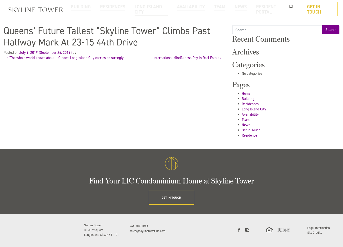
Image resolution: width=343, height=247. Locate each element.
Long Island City (254, 109)
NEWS (255, 9)
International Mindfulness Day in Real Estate (187, 57)
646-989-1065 (139, 226)
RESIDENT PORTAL (280, 9)
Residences (250, 104)
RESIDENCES (152, 9)
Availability (250, 114)
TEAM (237, 9)
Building (248, 98)
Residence (249, 135)
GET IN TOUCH (322, 9)
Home (246, 93)
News (246, 125)
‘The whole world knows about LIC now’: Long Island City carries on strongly (65, 57)
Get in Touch (251, 130)
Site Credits (314, 233)
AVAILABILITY (215, 9)
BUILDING (128, 9)
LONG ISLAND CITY (183, 9)
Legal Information (318, 228)
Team (246, 119)
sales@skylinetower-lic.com (147, 231)
